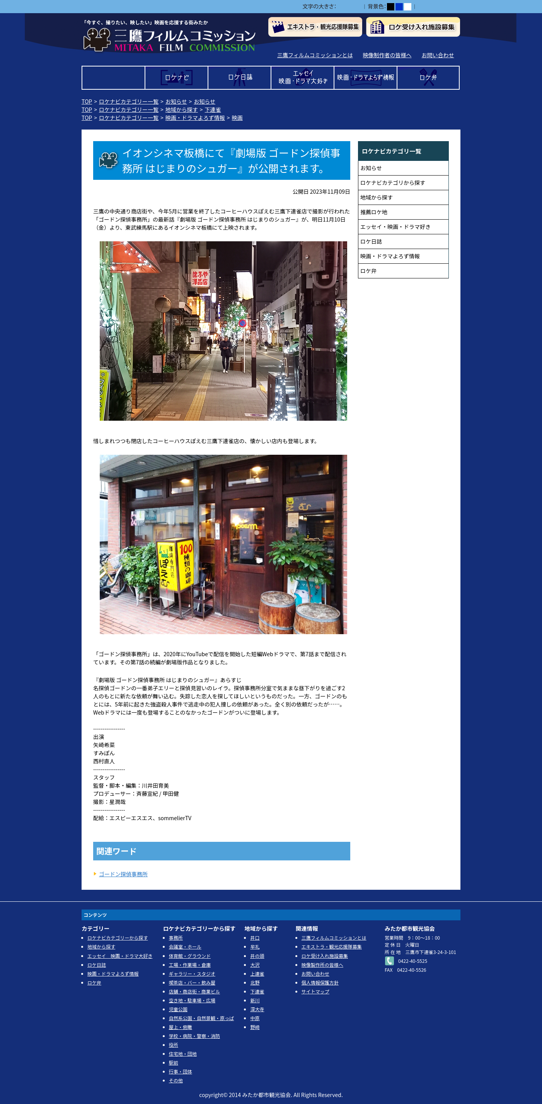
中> (349, 6)
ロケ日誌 (239, 78)
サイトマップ (315, 991)
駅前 (173, 1062)
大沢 (254, 964)
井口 (254, 937)
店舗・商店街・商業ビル (194, 991)
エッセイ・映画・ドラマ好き (395, 226)
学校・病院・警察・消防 (194, 1035)
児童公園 (178, 1009)
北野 (254, 982)
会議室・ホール (185, 946)
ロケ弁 (428, 78)
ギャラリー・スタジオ (192, 973)
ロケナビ (176, 78)
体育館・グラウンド (190, 955)
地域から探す (181, 109)
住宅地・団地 (183, 1053)
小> (340, 6)
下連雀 (213, 109)
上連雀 (257, 973)
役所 (173, 1044)
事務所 (176, 937)
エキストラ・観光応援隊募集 (332, 946)
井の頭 (257, 955)
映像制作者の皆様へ (387, 55)
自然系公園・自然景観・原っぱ (201, 1018)
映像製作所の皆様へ (322, 964)
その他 (176, 1080)
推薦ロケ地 (373, 212)
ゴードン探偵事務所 (123, 874)
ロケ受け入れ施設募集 (325, 955)
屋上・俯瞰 (180, 1027)
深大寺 (257, 1009)
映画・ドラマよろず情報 (365, 78)
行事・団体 (180, 1071)
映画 (237, 117)
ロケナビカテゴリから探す (392, 182)
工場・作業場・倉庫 (190, 964)
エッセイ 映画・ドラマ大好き (302, 78)
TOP (113, 78)
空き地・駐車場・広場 (192, 1000)
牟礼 (254, 946)
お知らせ (176, 101)
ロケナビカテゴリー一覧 (129, 101)
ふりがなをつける (439, 6)
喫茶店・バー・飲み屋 (192, 982)
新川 (254, 1000)
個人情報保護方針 (320, 982)
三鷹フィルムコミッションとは (315, 55)
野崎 (254, 1027)
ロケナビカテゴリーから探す (117, 937)
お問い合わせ (437, 55)
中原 (254, 1018)
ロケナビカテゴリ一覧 (391, 151)
